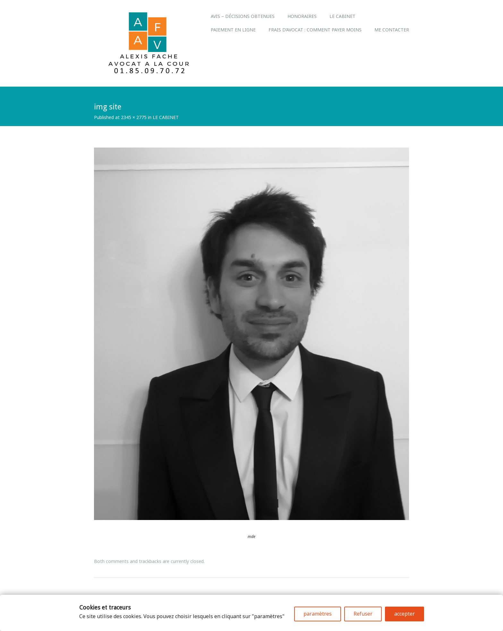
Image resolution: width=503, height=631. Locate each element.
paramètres (317, 613)
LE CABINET (342, 16)
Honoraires (302, 16)
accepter (404, 613)
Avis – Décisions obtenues (243, 16)
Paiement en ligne (233, 30)
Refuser (363, 613)
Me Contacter (391, 30)
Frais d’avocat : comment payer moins (315, 30)
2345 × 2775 (134, 117)
